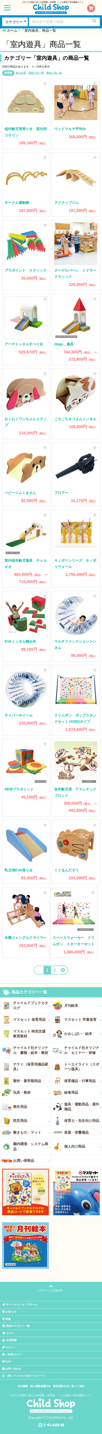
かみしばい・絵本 (82, 1034)
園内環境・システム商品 (31, 1146)
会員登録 (9, 1340)
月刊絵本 (82, 1006)
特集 (6, 1318)
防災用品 (31, 1121)
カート (8, 1333)
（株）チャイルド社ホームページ (23, 1375)
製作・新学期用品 (31, 1081)
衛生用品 (31, 1107)
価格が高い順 (54, 72)
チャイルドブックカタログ (31, 1005)
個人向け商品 (82, 1146)
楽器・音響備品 (82, 1132)
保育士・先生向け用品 (82, 1121)
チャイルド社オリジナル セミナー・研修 (82, 1050)
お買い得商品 (31, 1161)
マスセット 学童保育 (82, 1020)
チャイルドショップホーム (19, 1304)
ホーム (12, 30)
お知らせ (9, 1311)
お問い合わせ (11, 1368)
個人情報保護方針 (40, 1386)
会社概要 (23, 1386)
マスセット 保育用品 (31, 1020)
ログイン (9, 1347)
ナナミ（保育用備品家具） (31, 1066)
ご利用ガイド (11, 1354)
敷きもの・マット (31, 1132)
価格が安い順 (36, 72)
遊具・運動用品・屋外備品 (82, 1106)
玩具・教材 (31, 1093)
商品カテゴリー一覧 (25, 992)
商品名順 (21, 72)
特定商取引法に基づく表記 (68, 1386)
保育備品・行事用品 (82, 1081)
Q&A (6, 1361)
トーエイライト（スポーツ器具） (82, 1066)
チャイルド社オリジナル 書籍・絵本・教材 (31, 1050)
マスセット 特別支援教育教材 (31, 1033)
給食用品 (82, 1093)
